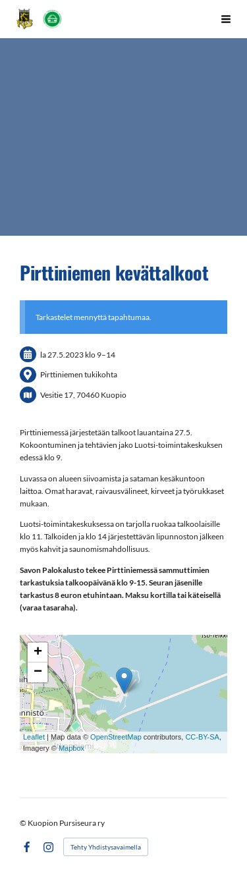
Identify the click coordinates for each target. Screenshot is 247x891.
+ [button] (38, 652)
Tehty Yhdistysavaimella (105, 847)
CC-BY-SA (202, 737)
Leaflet (34, 737)
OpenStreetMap (116, 737)
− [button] (38, 672)
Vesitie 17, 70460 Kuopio (83, 395)
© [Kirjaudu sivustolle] (24, 823)
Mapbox (71, 748)
